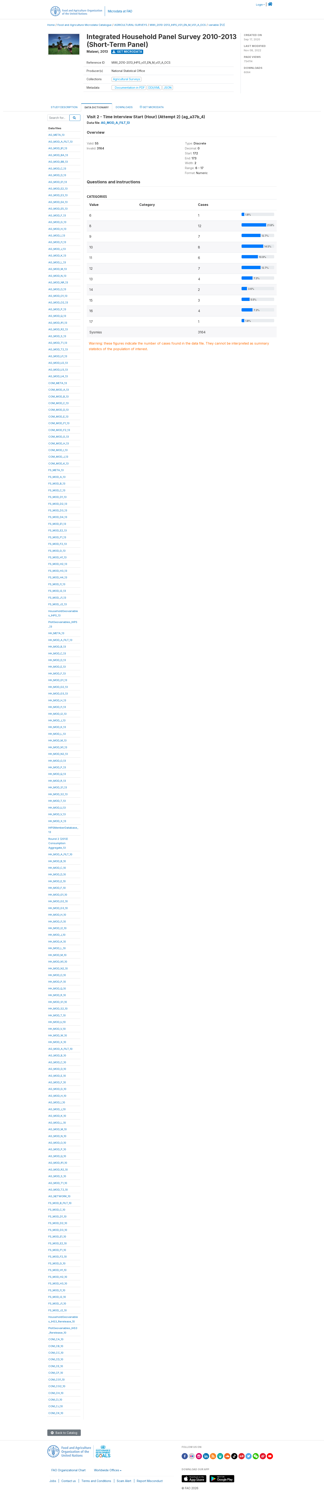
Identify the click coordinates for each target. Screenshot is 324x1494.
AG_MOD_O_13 (57, 289)
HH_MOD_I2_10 (57, 928)
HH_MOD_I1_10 (57, 921)
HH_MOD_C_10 (57, 867)
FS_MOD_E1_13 (57, 523)
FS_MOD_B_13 (56, 483)
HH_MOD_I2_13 (57, 713)
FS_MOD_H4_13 (57, 577)
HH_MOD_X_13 (57, 821)
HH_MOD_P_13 (57, 767)
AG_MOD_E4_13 (58, 202)
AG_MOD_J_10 (57, 1109)
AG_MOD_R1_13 (57, 322)
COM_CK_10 (55, 1413)
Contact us (68, 1481)
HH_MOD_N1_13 (57, 747)
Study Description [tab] (64, 107)
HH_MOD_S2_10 (58, 1008)
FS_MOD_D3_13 (57, 510)
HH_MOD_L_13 (57, 733)
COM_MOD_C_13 (58, 403)
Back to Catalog (64, 1432)
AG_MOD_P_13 (57, 309)
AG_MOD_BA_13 (58, 155)
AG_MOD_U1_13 (57, 356)
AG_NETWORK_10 (59, 1196)
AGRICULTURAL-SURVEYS (130, 24)
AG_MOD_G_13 (57, 222)
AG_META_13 (56, 134)
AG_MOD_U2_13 (58, 362)
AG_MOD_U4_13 (58, 376)
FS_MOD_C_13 (56, 490)
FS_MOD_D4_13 (57, 517)
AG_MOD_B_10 (57, 1055)
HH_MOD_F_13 (57, 673)
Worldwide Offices (106, 1470)
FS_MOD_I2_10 (57, 1296)
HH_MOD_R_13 (57, 780)
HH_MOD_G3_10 (58, 908)
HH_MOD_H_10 (57, 914)
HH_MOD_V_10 (57, 1028)
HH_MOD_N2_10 (58, 968)
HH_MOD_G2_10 (58, 901)
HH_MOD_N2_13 (58, 753)
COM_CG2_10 (56, 1386)
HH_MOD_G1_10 (57, 894)
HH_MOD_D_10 (57, 874)
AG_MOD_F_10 (57, 1082)
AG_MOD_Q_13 (57, 315)
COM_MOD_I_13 (58, 450)
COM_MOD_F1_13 (58, 423)
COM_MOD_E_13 (58, 416)
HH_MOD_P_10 (57, 981)
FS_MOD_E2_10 (57, 1243)
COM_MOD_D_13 (58, 409)
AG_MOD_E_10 (57, 1075)
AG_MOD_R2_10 (58, 1169)
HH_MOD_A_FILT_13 (60, 640)
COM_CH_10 (55, 1393)
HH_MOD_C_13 (57, 653)
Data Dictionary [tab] (97, 107)
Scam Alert (124, 1481)
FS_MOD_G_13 (57, 550)
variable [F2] (216, 24)
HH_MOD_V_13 (57, 814)
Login (259, 4)
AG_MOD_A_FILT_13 (60, 141)
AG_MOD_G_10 (57, 1089)
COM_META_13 (57, 383)
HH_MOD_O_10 (57, 975)
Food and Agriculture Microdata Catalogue (84, 24)
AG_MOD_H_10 (57, 1095)
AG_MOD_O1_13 (57, 295)
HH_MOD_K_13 (57, 727)
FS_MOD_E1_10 (57, 1236)
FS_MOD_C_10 (56, 1209)
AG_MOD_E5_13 (58, 208)
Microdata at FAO (120, 11)
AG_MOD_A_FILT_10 (60, 1048)
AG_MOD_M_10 (57, 1129)
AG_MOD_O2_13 (58, 302)
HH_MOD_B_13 (57, 646)
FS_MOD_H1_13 (57, 557)
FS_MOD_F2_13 (57, 543)
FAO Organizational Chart (68, 1470)
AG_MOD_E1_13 (57, 182)
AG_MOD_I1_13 (57, 242)
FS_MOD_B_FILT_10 (59, 1203)
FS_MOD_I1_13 (56, 584)
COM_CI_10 (55, 1399)
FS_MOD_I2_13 (57, 590)
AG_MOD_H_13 (57, 228)
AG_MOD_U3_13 (58, 369)
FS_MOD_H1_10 (57, 1270)
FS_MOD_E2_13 (57, 530)
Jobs (52, 1481)
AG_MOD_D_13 (57, 175)
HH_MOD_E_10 (57, 881)
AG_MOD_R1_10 (57, 1162)
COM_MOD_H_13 (58, 443)
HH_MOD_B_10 (57, 861)
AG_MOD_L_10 (57, 1122)
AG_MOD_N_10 (57, 1136)
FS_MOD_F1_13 (57, 537)
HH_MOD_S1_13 (57, 787)
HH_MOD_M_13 (57, 740)
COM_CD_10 (55, 1359)
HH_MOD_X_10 (57, 1042)
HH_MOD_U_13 (57, 807)
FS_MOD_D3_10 (57, 1229)
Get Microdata (127, 51)
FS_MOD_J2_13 (57, 604)
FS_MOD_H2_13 (57, 564)
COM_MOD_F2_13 (59, 430)
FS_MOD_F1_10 (57, 1250)
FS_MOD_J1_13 (57, 597)
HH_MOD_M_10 (57, 955)
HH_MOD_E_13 (57, 666)
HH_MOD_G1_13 (57, 680)
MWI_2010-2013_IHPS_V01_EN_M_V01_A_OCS (178, 24)
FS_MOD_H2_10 (57, 1276)
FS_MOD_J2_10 (57, 1310)
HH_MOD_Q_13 (57, 774)
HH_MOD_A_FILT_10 (60, 854)
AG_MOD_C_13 (57, 168)
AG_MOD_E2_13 (58, 188)
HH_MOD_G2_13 (58, 687)
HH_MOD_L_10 (57, 948)
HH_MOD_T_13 (57, 800)
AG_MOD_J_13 (57, 249)
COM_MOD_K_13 (58, 463)
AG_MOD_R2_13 (58, 329)
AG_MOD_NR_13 (58, 282)
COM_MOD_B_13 (58, 396)
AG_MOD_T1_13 (57, 342)
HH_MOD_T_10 (57, 1015)
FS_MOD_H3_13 (57, 570)
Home (51, 24)
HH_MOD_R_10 (57, 995)
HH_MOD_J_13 (57, 720)
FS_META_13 (56, 470)
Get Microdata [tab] (152, 107)
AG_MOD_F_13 (57, 215)
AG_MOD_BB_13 (58, 161)
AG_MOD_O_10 (57, 1142)
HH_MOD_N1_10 (57, 961)
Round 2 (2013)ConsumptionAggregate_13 (58, 843)
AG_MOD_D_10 (57, 1068)
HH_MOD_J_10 (57, 934)
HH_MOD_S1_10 (57, 1002)
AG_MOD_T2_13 (58, 349)
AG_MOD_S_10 (57, 1176)
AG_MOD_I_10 (56, 1102)
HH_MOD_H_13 (57, 700)
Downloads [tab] (124, 107)
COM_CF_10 (55, 1372)
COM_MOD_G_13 (58, 436)
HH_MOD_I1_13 (57, 707)
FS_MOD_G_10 (57, 1263)
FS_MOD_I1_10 (56, 1290)
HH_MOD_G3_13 (58, 693)
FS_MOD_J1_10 (57, 1303)
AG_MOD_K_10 (57, 1115)
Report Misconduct (150, 1481)
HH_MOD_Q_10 (57, 988)
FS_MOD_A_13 (57, 477)
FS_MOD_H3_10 (57, 1283)
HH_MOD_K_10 (57, 941)
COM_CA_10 (55, 1339)
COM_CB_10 (55, 1346)
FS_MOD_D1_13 (57, 497)
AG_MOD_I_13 (56, 235)
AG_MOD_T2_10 (58, 1189)
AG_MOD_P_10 (57, 1149)
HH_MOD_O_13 (57, 760)
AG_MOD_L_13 (57, 262)
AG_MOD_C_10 (57, 1062)
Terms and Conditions (96, 1481)
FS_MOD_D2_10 (57, 1223)
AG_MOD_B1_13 (57, 148)
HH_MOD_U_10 (57, 1022)
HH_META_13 (56, 633)
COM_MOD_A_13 (58, 389)
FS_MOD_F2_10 (57, 1256)
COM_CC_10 (55, 1352)
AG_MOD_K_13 (57, 255)
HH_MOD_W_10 (57, 1035)
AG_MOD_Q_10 (57, 1156)
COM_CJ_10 (55, 1406)
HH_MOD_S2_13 (58, 794)
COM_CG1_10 (56, 1379)
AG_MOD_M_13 (57, 269)
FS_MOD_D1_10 (57, 1216)
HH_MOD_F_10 (57, 887)
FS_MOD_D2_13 (57, 503)
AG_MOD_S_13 (57, 336)
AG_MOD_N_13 (57, 275)
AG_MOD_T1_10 (57, 1183)
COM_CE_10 (55, 1366)
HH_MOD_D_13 (57, 660)
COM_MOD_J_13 (58, 456)
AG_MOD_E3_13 (58, 195)
